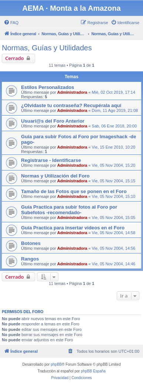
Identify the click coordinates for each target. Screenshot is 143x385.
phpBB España (93, 371)
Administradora (72, 92)
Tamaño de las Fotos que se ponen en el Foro (74, 191)
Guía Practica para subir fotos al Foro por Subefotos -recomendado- (69, 209)
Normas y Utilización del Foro (55, 176)
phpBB (56, 364)
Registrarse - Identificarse (51, 160)
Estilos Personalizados (47, 87)
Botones (31, 243)
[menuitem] (11, 22)
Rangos (30, 259)
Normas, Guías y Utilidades (47, 48)
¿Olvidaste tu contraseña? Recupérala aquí (71, 105)
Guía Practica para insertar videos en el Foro (73, 227)
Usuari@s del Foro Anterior (52, 121)
